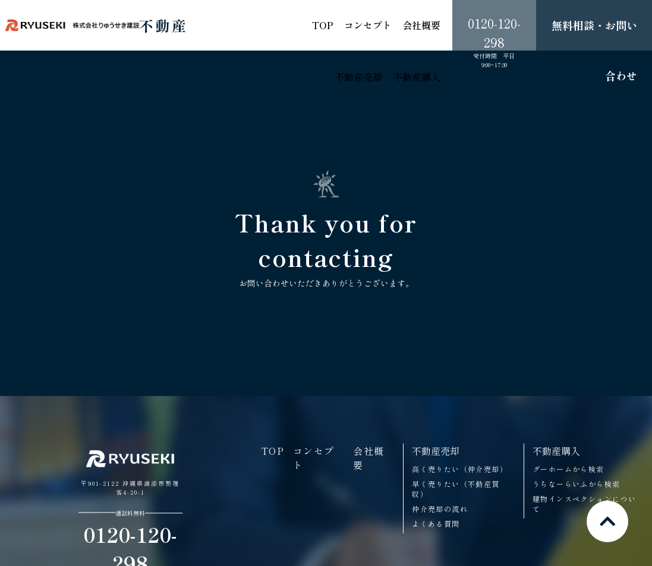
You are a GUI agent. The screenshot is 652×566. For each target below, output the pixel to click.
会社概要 (421, 25)
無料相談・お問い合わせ (594, 50)
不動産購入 (416, 77)
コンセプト (368, 25)
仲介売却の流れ (440, 509)
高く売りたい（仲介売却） (460, 469)
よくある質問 (435, 523)
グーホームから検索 (568, 469)
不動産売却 (358, 77)
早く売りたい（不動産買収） (455, 489)
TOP (322, 25)
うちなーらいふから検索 (576, 484)
